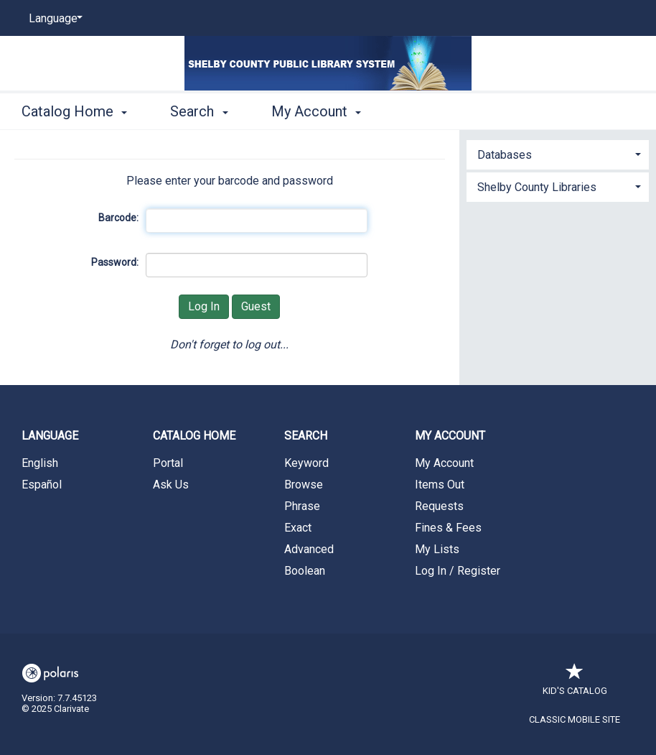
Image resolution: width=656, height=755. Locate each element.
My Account (444, 463)
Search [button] (199, 111)
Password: (115, 262)
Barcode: (118, 217)
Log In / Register (457, 571)
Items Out (439, 484)
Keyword (306, 463)
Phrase (302, 506)
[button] (558, 155)
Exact (297, 527)
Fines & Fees (448, 527)
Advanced (309, 549)
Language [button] (50, 436)
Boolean (304, 571)
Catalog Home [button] (74, 111)
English (40, 463)
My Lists (437, 549)
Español (42, 484)
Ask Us (171, 484)
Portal (168, 463)
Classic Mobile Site (574, 719)
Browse (303, 484)
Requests (439, 506)
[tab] (558, 153)
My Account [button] (316, 111)
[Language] (53, 18)
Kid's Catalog (575, 683)
